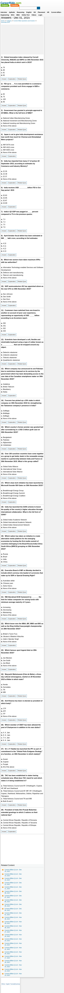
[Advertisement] (22, 39)
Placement (41, 10)
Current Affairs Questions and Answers (24, 21)
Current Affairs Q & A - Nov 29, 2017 (13, 925)
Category (9, 21)
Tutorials (55, 18)
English (29, 10)
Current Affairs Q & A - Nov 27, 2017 (13, 933)
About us (13, 983)
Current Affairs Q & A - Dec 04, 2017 (13, 912)
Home (2, 21)
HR (48, 10)
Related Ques (22, 79)
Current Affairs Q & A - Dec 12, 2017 (13, 886)
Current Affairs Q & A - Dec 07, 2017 (13, 899)
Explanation (12, 79)
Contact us (21, 983)
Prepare (28, 3)
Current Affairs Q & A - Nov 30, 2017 (13, 920)
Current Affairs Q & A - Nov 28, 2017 (13, 929)
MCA (12, 12)
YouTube (46, 983)
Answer (4, 79)
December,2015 (5, 22)
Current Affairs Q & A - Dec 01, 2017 (13, 916)
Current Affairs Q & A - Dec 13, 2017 (13, 881)
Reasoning (20, 10)
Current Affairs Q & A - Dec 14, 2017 (13, 877)
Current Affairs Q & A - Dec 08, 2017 (13, 894)
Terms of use (31, 983)
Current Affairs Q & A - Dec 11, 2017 (13, 890)
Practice (38, 3)
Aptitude (12, 10)
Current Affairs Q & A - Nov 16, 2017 (13, 964)
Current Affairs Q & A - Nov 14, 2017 (13, 972)
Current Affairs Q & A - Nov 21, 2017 (13, 951)
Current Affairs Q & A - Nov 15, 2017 (13, 968)
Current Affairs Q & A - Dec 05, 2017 (13, 907)
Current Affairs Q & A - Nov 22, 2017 (13, 946)
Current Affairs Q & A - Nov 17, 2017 (13, 959)
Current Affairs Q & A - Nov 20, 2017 (13, 955)
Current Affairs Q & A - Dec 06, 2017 (13, 903)
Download (60, 18)
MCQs (46, 18)
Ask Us (39, 983)
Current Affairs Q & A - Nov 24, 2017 (13, 938)
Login (40, 12)
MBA (18, 12)
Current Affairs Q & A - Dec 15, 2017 (13, 873)
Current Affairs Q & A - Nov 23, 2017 (13, 942)
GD (35, 10)
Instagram (54, 983)
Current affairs (56, 10)
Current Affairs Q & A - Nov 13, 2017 (13, 977)
